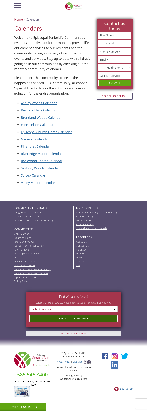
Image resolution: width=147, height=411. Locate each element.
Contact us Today (23, 406)
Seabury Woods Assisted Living (32, 269)
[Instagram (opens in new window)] (114, 356)
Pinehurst (20, 257)
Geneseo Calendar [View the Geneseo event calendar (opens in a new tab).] (35, 139)
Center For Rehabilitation (29, 245)
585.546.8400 (32, 374)
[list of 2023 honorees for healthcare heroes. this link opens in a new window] (22, 391)
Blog (78, 265)
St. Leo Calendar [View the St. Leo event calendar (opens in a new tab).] (33, 175)
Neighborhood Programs (28, 212)
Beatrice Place (22, 237)
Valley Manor (21, 281)
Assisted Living (85, 216)
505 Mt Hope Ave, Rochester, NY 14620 (32, 383)
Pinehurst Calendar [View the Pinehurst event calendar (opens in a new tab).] (35, 146)
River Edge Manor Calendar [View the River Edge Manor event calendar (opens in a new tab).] (41, 153)
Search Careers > (114, 96)
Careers (80, 261)
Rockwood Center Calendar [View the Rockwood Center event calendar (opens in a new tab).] (41, 161)
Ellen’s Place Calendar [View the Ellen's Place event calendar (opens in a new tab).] (37, 124)
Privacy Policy (63, 361)
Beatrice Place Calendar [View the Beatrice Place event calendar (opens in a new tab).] (39, 110)
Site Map (78, 361)
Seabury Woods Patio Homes (31, 273)
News (79, 257)
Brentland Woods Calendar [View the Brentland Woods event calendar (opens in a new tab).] (41, 117)
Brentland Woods (24, 241)
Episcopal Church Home (28, 253)
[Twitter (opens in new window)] (124, 356)
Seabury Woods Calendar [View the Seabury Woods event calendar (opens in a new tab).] (40, 168)
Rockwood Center (24, 265)
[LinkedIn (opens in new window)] (114, 364)
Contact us (82, 245)
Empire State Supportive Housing (34, 220)
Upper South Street (26, 277)
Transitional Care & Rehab (91, 228)
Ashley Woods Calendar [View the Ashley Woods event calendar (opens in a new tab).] (39, 103)
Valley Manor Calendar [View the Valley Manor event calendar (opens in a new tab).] (38, 182)
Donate (80, 253)
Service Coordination (26, 216)
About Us (81, 241)
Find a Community (73, 318)
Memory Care (84, 220)
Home (18, 19)
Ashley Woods (22, 233)
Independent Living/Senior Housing (97, 212)
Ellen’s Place (21, 249)
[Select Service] (73, 309)
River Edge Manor (24, 261)
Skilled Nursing (85, 224)
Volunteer (82, 249)
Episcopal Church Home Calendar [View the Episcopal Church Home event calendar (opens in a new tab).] (46, 132)
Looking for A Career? (73, 333)
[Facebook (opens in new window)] (105, 356)
